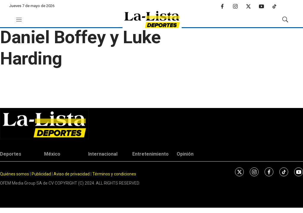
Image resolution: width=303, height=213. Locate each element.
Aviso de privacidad (72, 174)
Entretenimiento (150, 154)
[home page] (152, 20)
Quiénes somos (14, 174)
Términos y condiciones (114, 174)
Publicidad (42, 174)
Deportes (10, 154)
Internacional (102, 154)
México (52, 154)
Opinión (185, 154)
